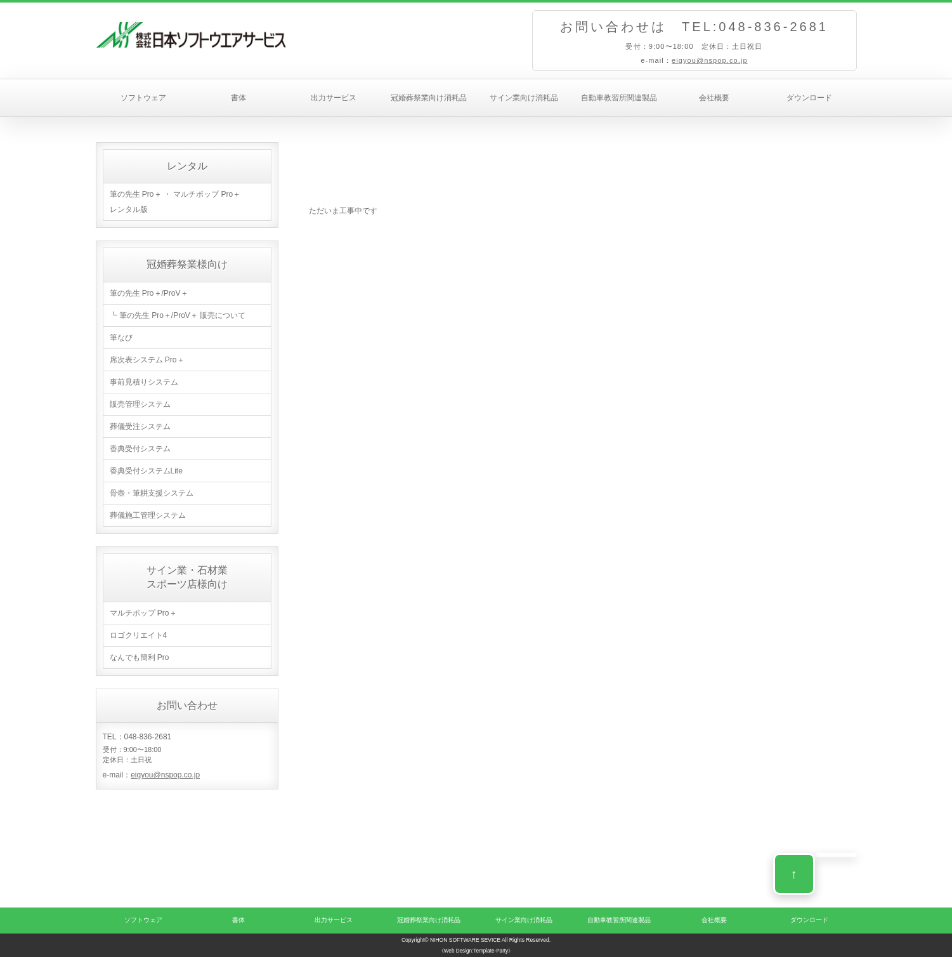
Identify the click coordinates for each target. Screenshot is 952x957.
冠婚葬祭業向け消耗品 (429, 97)
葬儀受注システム (140, 426)
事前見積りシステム (144, 382)
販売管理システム (140, 404)
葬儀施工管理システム (148, 515)
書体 (238, 97)
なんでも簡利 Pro (139, 657)
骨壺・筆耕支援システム (151, 493)
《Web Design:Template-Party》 (476, 951)
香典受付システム (140, 448)
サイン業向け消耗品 (524, 97)
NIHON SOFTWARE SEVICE (465, 940)
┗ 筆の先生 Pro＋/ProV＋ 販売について (178, 315)
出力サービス (333, 97)
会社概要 (714, 97)
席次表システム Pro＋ (147, 359)
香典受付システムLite (146, 470)
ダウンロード (809, 97)
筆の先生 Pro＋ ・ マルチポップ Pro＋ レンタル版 (175, 202)
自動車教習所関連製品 (619, 97)
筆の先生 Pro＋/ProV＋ (149, 293)
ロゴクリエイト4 (138, 635)
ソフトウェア (143, 97)
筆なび (121, 337)
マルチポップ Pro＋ (143, 613)
